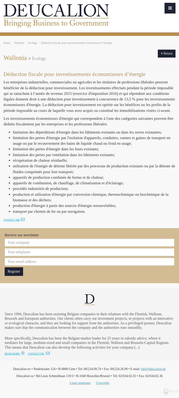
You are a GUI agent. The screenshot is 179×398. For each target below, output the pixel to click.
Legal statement (80, 383)
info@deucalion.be (153, 369)
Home (6, 43)
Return (166, 53)
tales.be (172, 391)
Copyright (102, 383)
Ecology (32, 43)
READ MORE (14, 353)
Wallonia (19, 43)
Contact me (14, 219)
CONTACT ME (39, 353)
